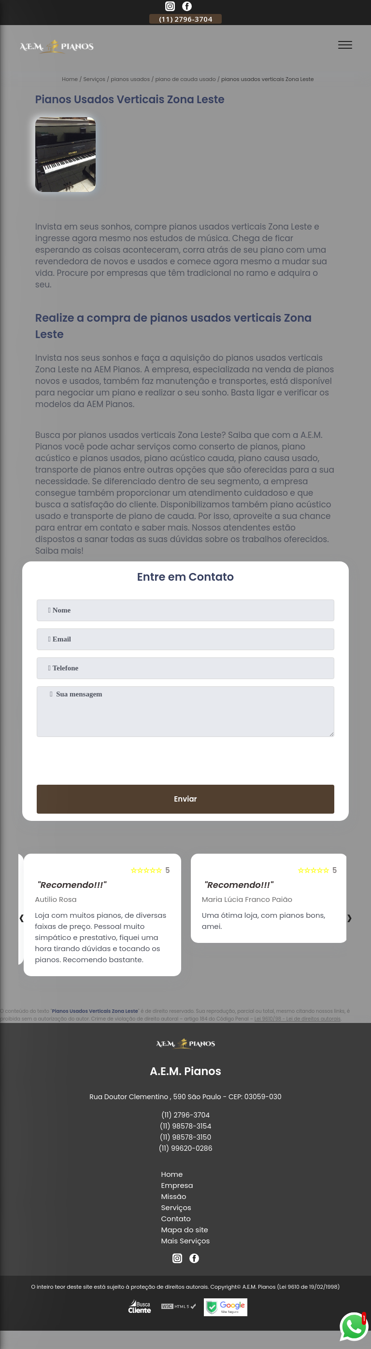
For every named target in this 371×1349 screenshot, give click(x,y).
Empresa (177, 1185)
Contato (176, 1218)
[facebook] (187, 7)
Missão (173, 1196)
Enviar (185, 799)
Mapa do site (184, 1230)
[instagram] (170, 7)
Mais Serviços (185, 1241)
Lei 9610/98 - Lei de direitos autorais (298, 1018)
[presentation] (185, 758)
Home (172, 1174)
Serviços (176, 1207)
